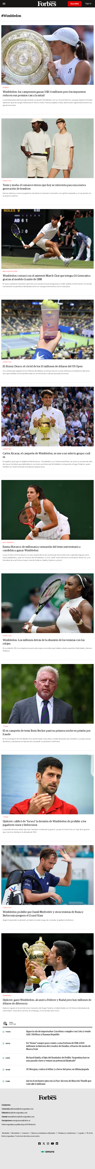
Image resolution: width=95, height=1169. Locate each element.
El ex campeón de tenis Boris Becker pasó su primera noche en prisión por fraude (47, 733)
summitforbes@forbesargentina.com (21, 1117)
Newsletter (15, 1133)
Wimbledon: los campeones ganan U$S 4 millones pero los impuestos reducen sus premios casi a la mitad (44, 94)
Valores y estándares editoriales (43, 1133)
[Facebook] (39, 1144)
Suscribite (74, 4)
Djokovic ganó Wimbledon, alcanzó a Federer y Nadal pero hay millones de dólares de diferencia (47, 1002)
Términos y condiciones (67, 1133)
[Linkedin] (57, 1144)
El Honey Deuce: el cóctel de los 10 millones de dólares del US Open (43, 366)
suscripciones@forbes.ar (21, 1121)
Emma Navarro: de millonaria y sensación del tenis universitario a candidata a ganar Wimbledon (41, 549)
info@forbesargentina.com (17, 1113)
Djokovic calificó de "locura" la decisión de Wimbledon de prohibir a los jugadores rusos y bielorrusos (44, 823)
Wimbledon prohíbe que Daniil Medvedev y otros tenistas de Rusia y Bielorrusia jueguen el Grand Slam (43, 914)
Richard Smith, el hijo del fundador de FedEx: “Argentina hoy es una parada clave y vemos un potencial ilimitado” (57, 1059)
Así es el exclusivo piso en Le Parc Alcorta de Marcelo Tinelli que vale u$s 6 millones (58, 1082)
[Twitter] (43, 1144)
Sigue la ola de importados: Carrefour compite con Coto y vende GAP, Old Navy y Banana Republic (58, 1033)
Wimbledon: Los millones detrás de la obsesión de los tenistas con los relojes (44, 642)
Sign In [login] (88, 4)
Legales (81, 1133)
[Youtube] (52, 1144)
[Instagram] (48, 1144)
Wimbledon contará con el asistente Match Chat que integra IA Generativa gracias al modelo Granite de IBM (46, 278)
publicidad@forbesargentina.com (21, 1109)
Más (50, 1023)
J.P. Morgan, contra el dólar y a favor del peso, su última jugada (57, 1069)
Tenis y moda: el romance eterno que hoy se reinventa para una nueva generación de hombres (44, 187)
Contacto (25, 1133)
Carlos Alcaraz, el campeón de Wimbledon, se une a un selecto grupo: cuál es (46, 455)
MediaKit (5, 1133)
